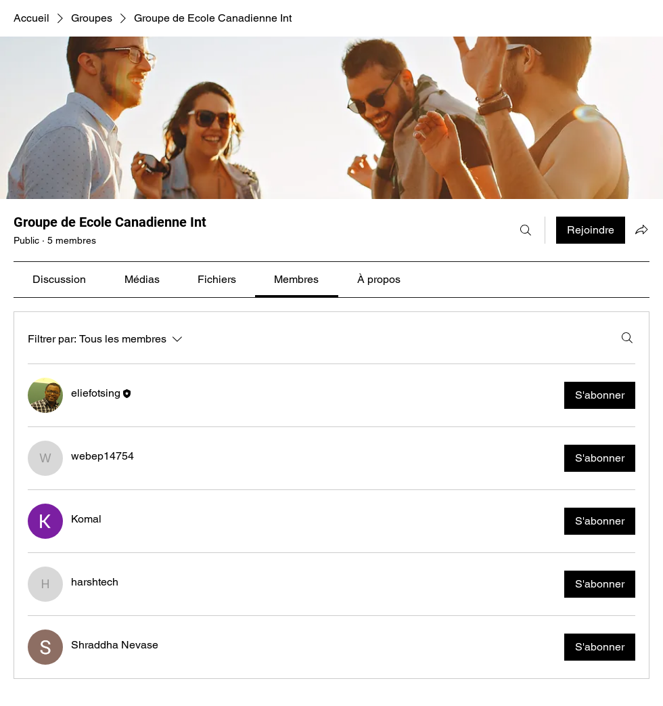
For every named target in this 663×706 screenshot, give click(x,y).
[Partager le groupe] (641, 229)
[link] (59, 279)
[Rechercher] (526, 230)
